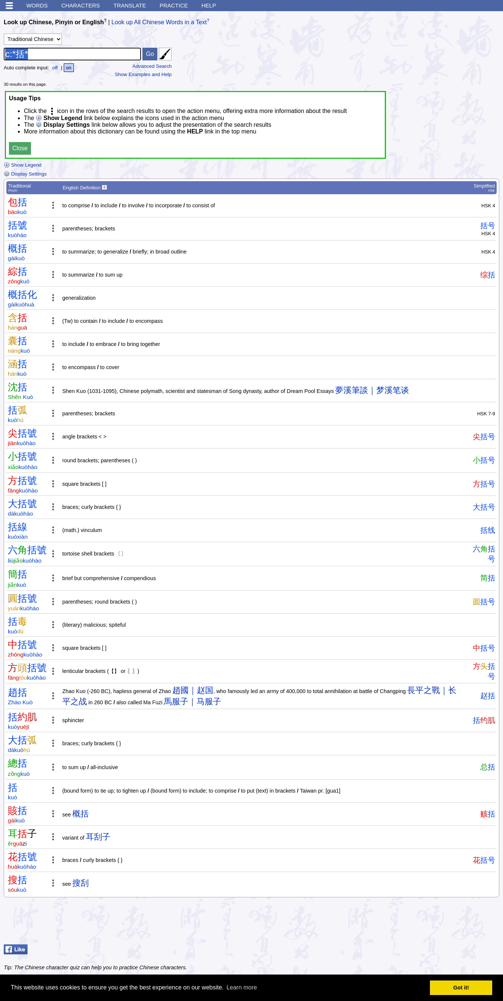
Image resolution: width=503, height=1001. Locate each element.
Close (20, 148)
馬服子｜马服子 (192, 701)
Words (37, 5)
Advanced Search (152, 66)
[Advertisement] (439, 922)
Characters (80, 5)
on (69, 67)
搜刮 (80, 883)
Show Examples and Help (143, 74)
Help (208, 5)
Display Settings (25, 174)
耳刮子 (98, 836)
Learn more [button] (241, 987)
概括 (80, 813)
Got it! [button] (461, 988)
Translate (129, 5)
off (55, 67)
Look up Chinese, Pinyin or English (54, 22)
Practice (174, 5)
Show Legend (22, 165)
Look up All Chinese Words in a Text (159, 22)
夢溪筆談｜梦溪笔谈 (372, 390)
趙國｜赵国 (192, 690)
